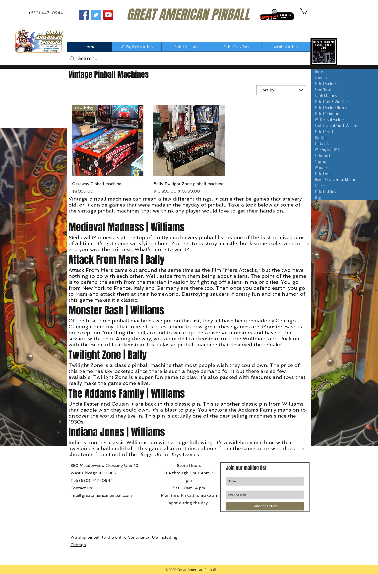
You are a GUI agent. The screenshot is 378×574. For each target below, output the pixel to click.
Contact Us (322, 143)
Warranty (321, 167)
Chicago (78, 544)
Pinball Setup (323, 173)
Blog (318, 197)
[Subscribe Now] (265, 506)
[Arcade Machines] (286, 47)
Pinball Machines (326, 83)
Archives (320, 185)
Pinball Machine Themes (331, 107)
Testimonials (323, 155)
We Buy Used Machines (330, 119)
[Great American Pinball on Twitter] (96, 15)
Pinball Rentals (324, 131)
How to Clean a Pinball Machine (335, 179)
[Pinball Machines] (186, 47)
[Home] (89, 47)
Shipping (320, 161)
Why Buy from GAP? (327, 149)
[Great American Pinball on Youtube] (108, 15)
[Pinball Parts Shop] (236, 47)
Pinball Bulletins (325, 191)
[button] (304, 10)
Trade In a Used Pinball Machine (336, 125)
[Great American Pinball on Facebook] (84, 15)
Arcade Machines (326, 95)
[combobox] (281, 90)
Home (319, 71)
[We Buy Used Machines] (137, 47)
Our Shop (321, 137)
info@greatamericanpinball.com (101, 495)
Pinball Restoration (327, 113)
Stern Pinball (323, 89)
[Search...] (188, 58)
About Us (321, 77)
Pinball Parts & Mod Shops (332, 101)
